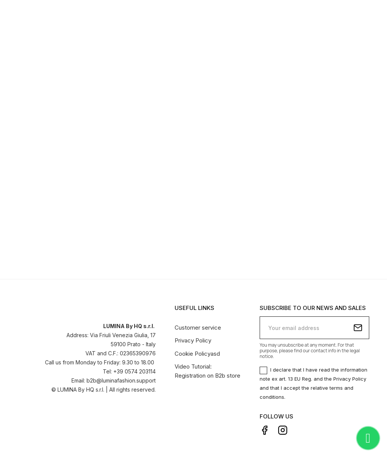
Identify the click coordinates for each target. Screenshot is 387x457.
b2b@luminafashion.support (121, 379)
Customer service (198, 326)
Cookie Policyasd (197, 352)
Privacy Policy (193, 339)
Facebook (264, 429)
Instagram (283, 429)
